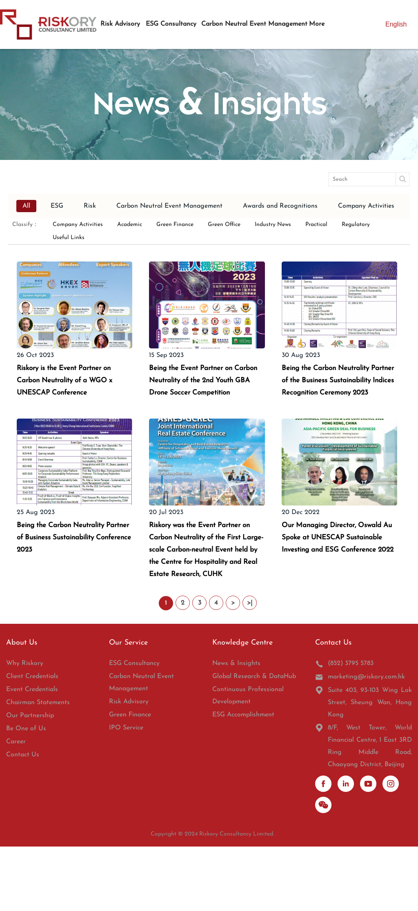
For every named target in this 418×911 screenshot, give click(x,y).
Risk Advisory (129, 766)
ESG (57, 206)
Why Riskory (24, 728)
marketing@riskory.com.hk (360, 741)
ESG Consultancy (134, 728)
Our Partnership (30, 780)
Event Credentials (32, 754)
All (26, 206)
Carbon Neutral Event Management (169, 206)
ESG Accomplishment (243, 779)
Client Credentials (32, 741)
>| (249, 667)
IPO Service (126, 792)
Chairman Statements (38, 767)
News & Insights (236, 728)
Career (16, 806)
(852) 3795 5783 (344, 728)
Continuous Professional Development (248, 760)
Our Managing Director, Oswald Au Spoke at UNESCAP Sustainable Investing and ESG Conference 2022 (330, 581)
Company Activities (366, 206)
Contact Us (22, 819)
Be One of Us (26, 793)
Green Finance (130, 779)
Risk (90, 206)
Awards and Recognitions (280, 206)
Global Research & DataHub (254, 741)
